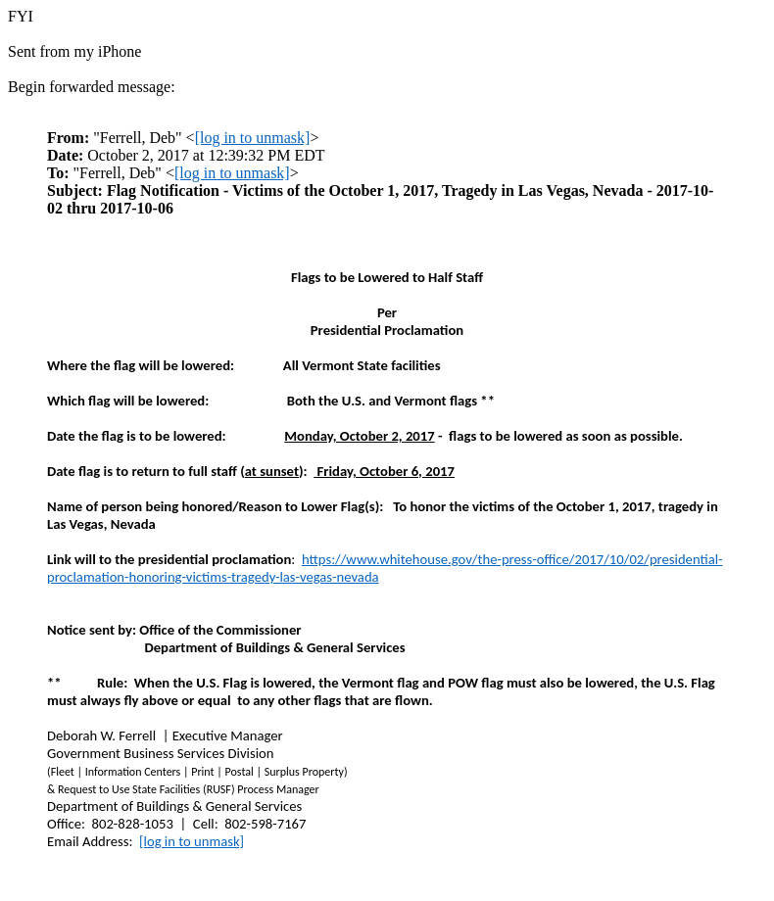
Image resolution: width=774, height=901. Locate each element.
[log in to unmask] (253, 137)
